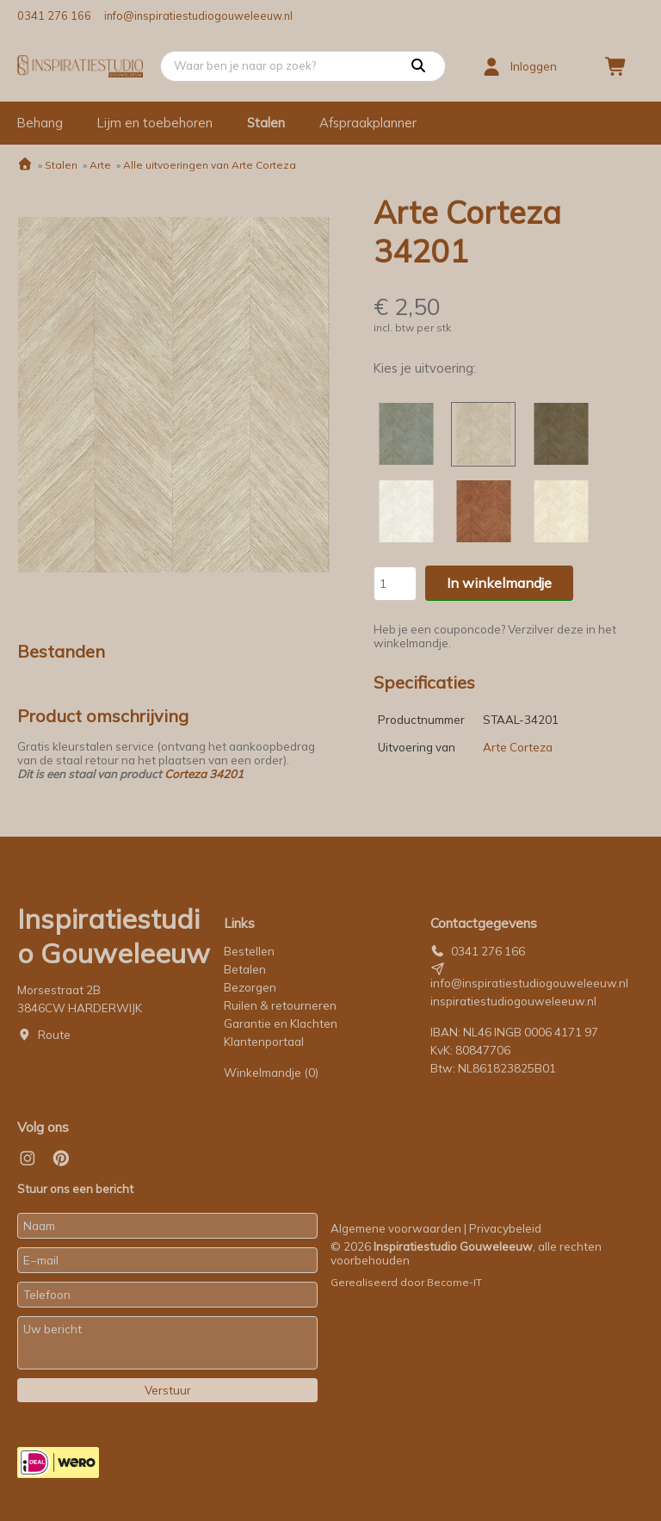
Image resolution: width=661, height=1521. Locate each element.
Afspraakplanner (368, 122)
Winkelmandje (271, 1072)
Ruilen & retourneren (280, 1005)
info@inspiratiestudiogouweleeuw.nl (198, 15)
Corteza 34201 (204, 774)
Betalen (245, 969)
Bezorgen (250, 987)
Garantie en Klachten (282, 1023)
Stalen (266, 122)
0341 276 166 (54, 15)
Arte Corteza (518, 747)
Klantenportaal (264, 1041)
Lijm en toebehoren (155, 122)
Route (54, 1035)
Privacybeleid (505, 1228)
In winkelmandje (499, 582)
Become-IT (454, 1282)
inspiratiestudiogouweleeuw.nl (513, 1001)
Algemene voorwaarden (395, 1228)
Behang (40, 122)
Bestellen (249, 951)
